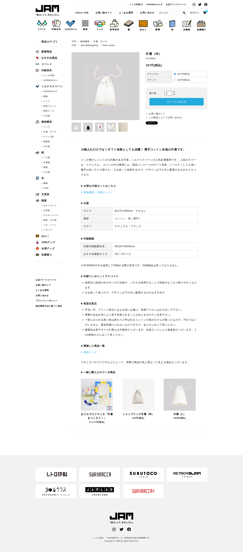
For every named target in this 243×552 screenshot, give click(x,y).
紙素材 (46, 141)
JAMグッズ (45, 242)
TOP (74, 41)
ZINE (46, 188)
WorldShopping (89, 45)
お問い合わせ (147, 12)
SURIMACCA (154, 4)
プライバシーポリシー (47, 301)
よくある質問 (126, 12)
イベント (44, 64)
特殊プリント (50, 106)
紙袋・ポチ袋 (50, 220)
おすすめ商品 (46, 58)
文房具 (42, 194)
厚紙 (45, 167)
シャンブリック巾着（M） (138, 414)
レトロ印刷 (136, 4)
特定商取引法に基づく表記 (49, 306)
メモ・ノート (50, 225)
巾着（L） (180, 414)
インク (46, 101)
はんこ (42, 236)
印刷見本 (44, 70)
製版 (45, 96)
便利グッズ (90, 352)
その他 (46, 116)
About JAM (81, 12)
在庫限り (44, 254)
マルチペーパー (51, 215)
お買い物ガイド (104, 12)
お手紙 (46, 210)
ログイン (194, 12)
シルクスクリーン (49, 86)
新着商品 (44, 51)
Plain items (109, 45)
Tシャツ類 (48, 136)
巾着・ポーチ (100, 41)
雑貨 (41, 200)
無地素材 (85, 41)
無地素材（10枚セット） (98, 192)
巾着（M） (47, 10)
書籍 (45, 183)
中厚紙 (46, 162)
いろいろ (47, 230)
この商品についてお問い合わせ (165, 117)
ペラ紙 (46, 157)
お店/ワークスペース (176, 4)
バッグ (46, 127)
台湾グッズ (45, 248)
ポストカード (50, 205)
